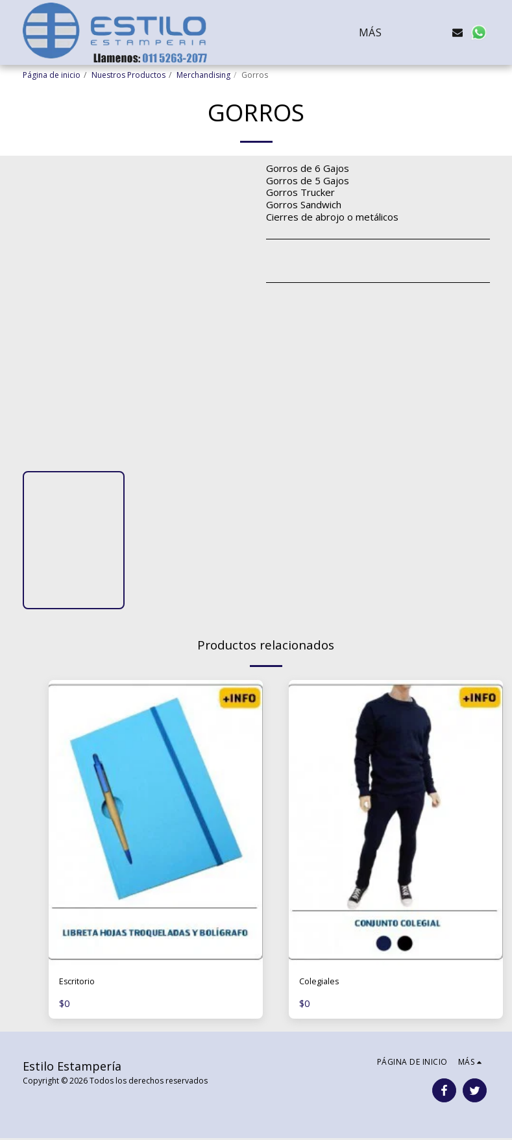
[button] (416, 32)
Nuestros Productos (128, 74)
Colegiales (322, 982)
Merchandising (203, 74)
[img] (156, 822)
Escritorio (80, 982)
